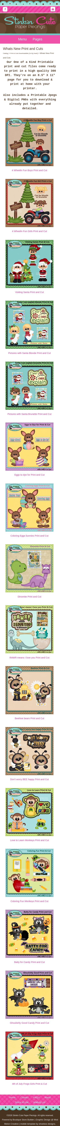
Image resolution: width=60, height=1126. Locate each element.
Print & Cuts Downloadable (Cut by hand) (24, 53)
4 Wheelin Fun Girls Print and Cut (29, 231)
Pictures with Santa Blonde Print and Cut (29, 353)
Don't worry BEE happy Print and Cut (29, 779)
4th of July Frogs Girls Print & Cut (29, 1084)
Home (12, 1097)
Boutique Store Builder (23, 1119)
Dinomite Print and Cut (29, 596)
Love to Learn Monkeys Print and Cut (29, 840)
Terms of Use (22, 1102)
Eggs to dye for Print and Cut (29, 475)
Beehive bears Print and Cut (29, 718)
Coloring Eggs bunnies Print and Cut (29, 535)
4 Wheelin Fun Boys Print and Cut (29, 170)
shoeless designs (47, 1124)
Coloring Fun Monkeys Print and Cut (29, 901)
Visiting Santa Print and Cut (29, 292)
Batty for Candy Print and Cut (29, 962)
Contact (24, 1097)
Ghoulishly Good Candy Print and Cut (29, 1023)
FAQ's (36, 1097)
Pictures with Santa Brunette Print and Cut (30, 414)
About (47, 1097)
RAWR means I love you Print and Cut (29, 657)
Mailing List (39, 1102)
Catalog (5, 53)
